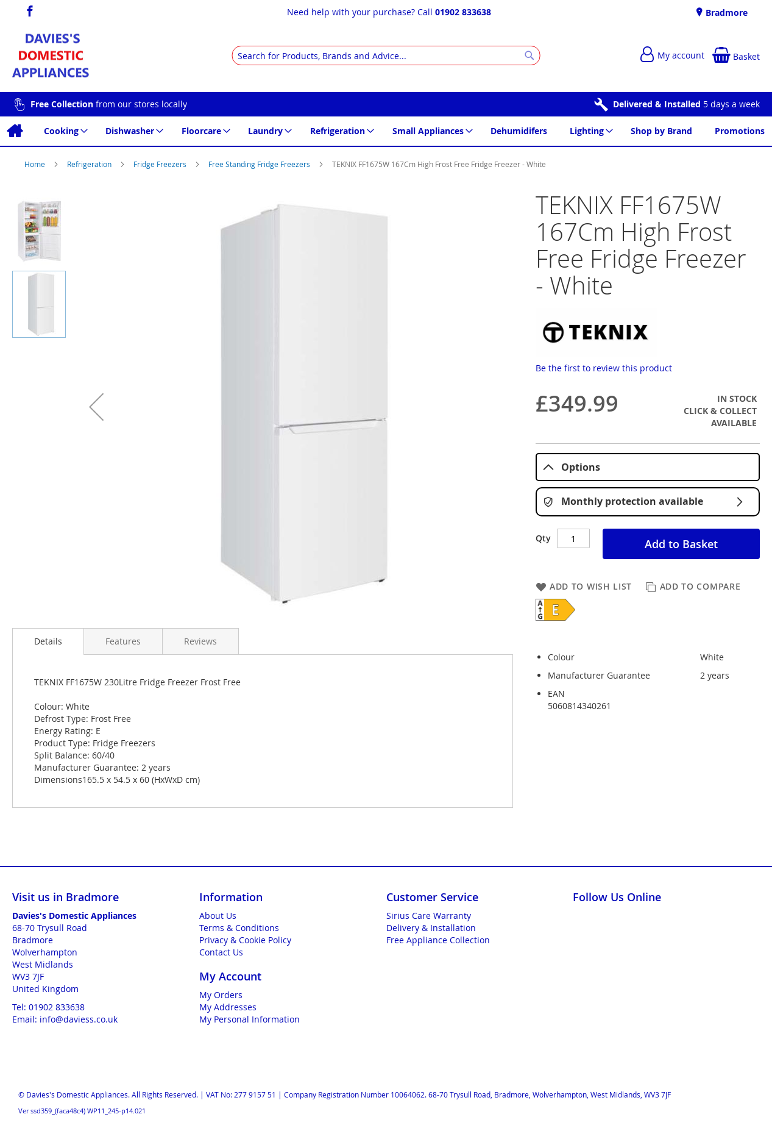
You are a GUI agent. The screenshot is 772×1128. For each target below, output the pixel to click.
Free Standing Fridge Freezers (260, 164)
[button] (96, 406)
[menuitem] (14, 131)
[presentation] (48, 641)
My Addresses (228, 1007)
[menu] (386, 131)
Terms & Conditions (239, 927)
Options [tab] (571, 467)
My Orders (221, 995)
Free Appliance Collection (438, 940)
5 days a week (686, 104)
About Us (217, 915)
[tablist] (648, 467)
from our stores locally (108, 104)
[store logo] (50, 56)
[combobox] (386, 55)
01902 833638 (463, 12)
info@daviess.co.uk (79, 1019)
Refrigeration (90, 164)
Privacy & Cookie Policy (245, 940)
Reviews (200, 641)
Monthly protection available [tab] (648, 501)
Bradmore (725, 12)
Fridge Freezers (160, 164)
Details (48, 641)
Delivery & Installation (431, 927)
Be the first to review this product (604, 368)
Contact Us (221, 952)
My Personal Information (249, 1019)
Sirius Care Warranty (428, 915)
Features (123, 641)
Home (35, 164)
